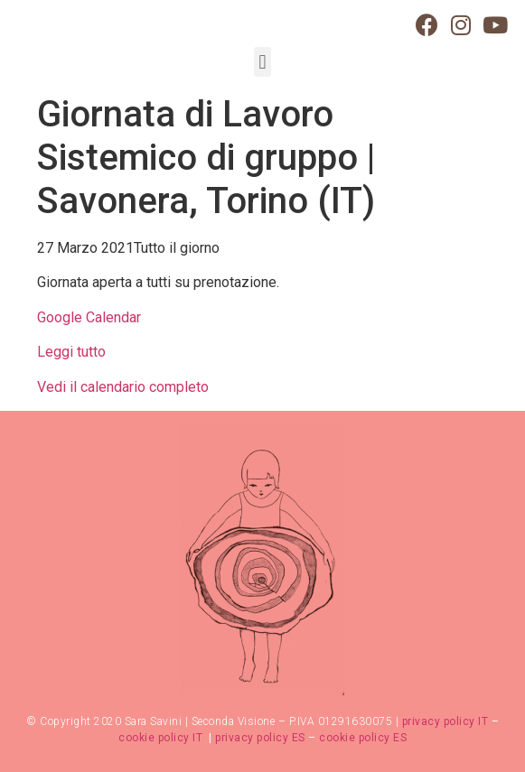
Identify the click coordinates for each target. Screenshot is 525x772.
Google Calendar (89, 317)
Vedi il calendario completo (123, 386)
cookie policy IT (162, 737)
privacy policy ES (260, 737)
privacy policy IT (445, 721)
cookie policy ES (363, 737)
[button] (262, 62)
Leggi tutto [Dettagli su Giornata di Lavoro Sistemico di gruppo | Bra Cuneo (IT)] (71, 351)
